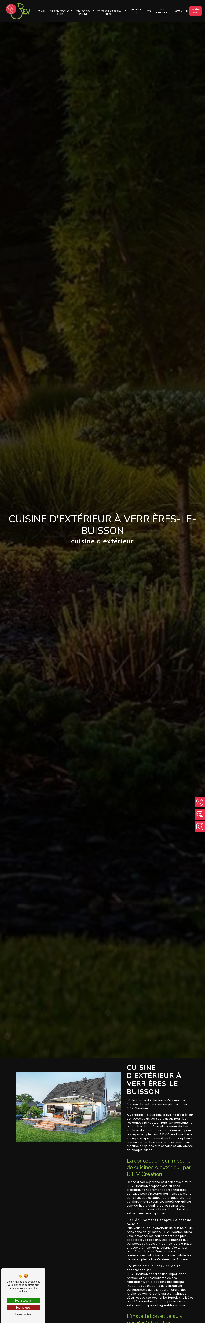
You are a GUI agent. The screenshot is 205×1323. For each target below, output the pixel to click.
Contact (177, 11)
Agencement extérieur (83, 13)
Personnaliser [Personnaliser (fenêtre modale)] (23, 1314)
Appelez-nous (195, 11)
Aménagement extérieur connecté (109, 13)
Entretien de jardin (135, 11)
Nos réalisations (162, 11)
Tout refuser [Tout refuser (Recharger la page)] (23, 1307)
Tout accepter (23, 1300)
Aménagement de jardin (59, 13)
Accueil (41, 11)
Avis (149, 11)
